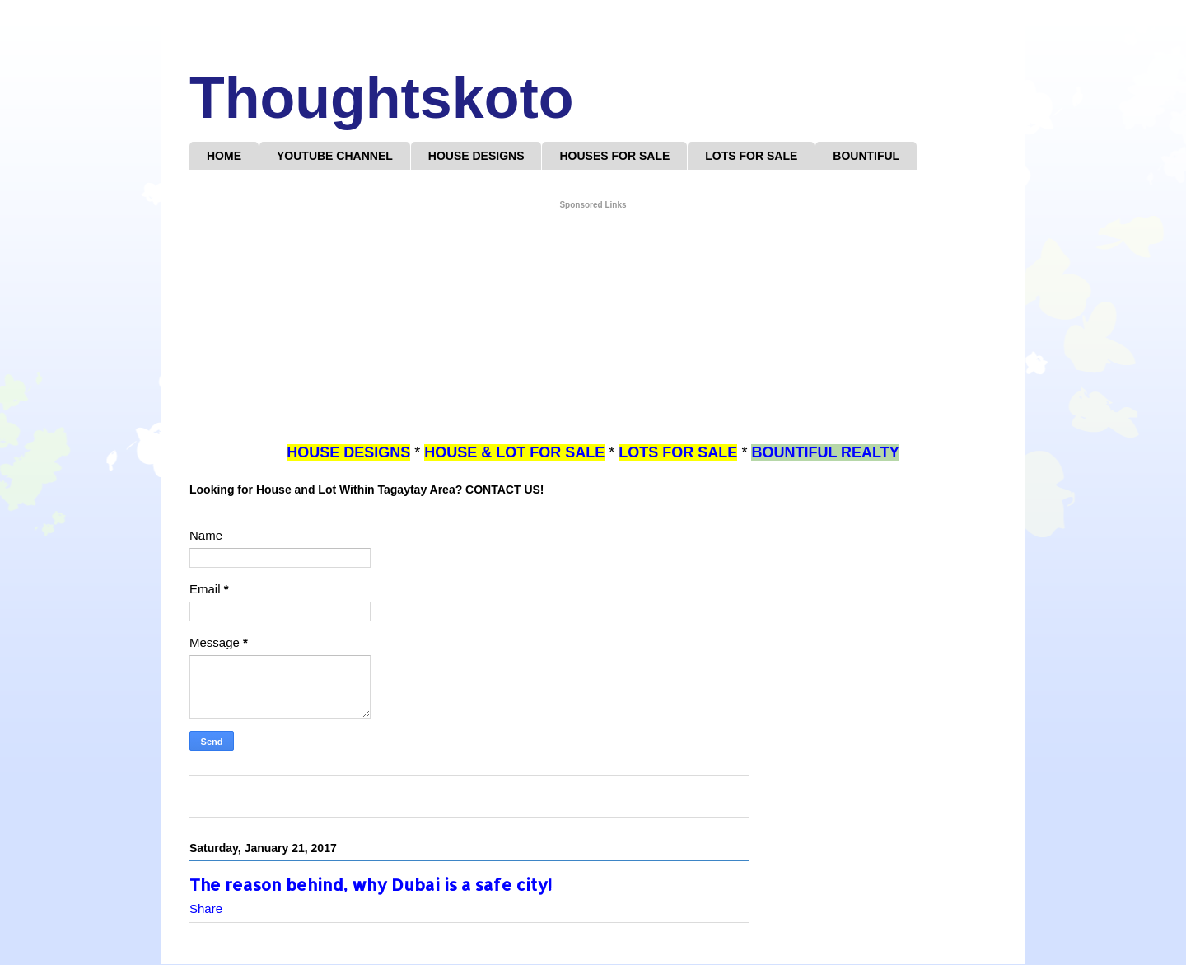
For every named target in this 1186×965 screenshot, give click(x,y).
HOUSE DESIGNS (476, 155)
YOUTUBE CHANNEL (335, 155)
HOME (224, 155)
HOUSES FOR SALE (614, 155)
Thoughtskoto (381, 98)
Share (205, 909)
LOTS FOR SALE (751, 155)
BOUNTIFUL (866, 155)
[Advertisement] (593, 327)
